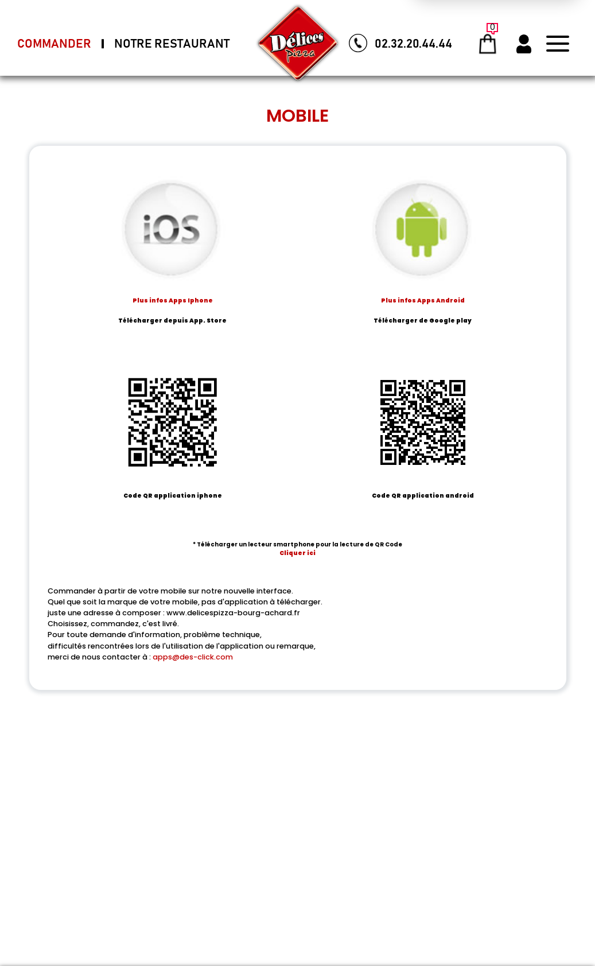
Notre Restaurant (172, 44)
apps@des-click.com (193, 657)
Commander (54, 44)
